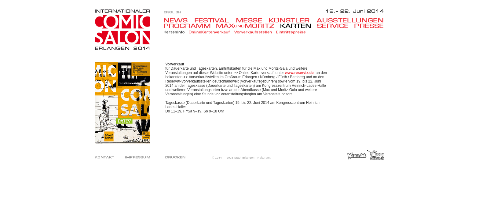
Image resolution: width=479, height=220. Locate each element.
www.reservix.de (299, 73)
